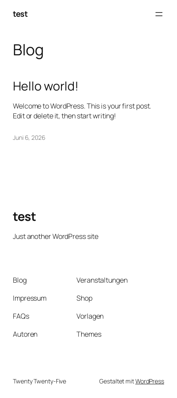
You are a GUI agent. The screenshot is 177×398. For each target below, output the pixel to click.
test (20, 13)
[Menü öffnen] (159, 14)
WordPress (149, 381)
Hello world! (46, 86)
